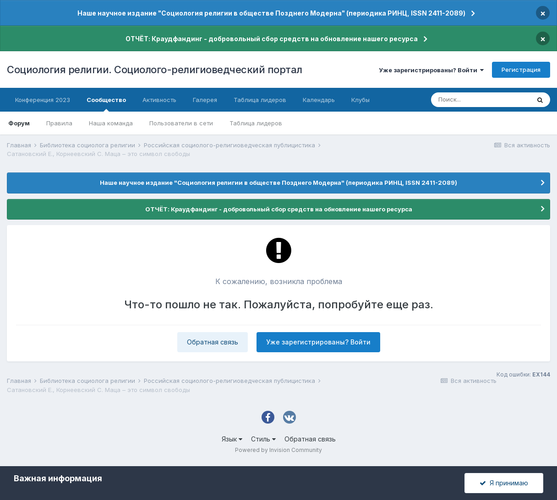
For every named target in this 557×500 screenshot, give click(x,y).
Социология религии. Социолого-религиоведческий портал (154, 69)
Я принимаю (504, 483)
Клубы (360, 99)
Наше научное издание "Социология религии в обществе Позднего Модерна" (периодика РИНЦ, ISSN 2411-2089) (271, 13)
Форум (19, 123)
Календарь (319, 99)
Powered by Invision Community (278, 449)
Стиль (263, 439)
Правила (59, 123)
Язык (232, 439)
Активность (159, 99)
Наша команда (111, 123)
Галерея (205, 99)
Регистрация (521, 69)
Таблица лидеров (255, 123)
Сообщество (106, 104)
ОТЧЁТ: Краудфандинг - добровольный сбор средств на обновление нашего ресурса (272, 39)
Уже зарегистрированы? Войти (431, 70)
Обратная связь (212, 342)
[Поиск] (480, 99)
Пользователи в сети (181, 123)
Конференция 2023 (42, 99)
